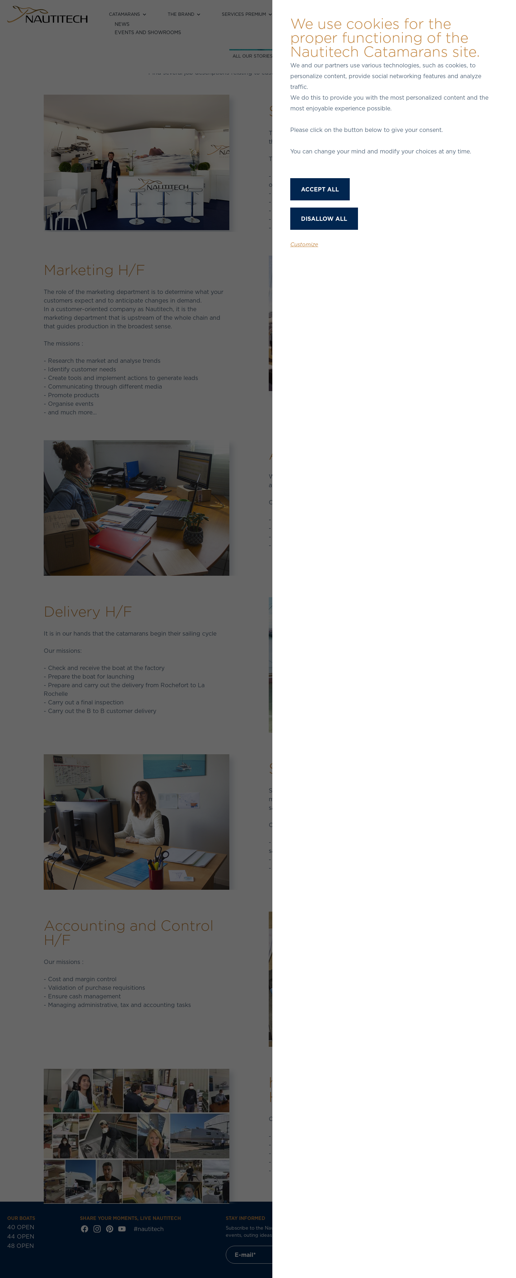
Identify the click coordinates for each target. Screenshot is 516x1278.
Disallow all (324, 219)
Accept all (320, 189)
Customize (304, 244)
